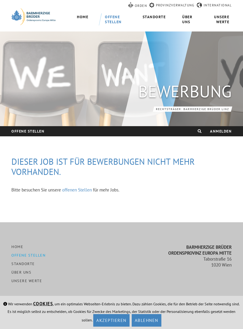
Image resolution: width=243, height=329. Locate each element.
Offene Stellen (27, 131)
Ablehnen (146, 320)
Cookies (43, 304)
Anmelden (221, 131)
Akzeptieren (111, 320)
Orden (141, 6)
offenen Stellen (77, 190)
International (218, 5)
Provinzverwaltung (175, 5)
